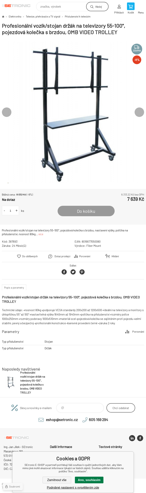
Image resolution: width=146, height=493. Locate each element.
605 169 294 (98, 419)
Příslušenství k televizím (77, 16)
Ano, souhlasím (89, 480)
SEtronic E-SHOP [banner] (19, 5)
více (40, 234)
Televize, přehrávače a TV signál (43, 16)
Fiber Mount (93, 245)
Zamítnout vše (56, 480)
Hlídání (115, 256)
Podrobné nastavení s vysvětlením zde (73, 487)
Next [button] (139, 112)
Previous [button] (6, 112)
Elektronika (15, 16)
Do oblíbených (30, 256)
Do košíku (86, 211)
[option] (73, 112)
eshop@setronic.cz (62, 419)
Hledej (98, 6)
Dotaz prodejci (62, 256)
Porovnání (84, 256)
